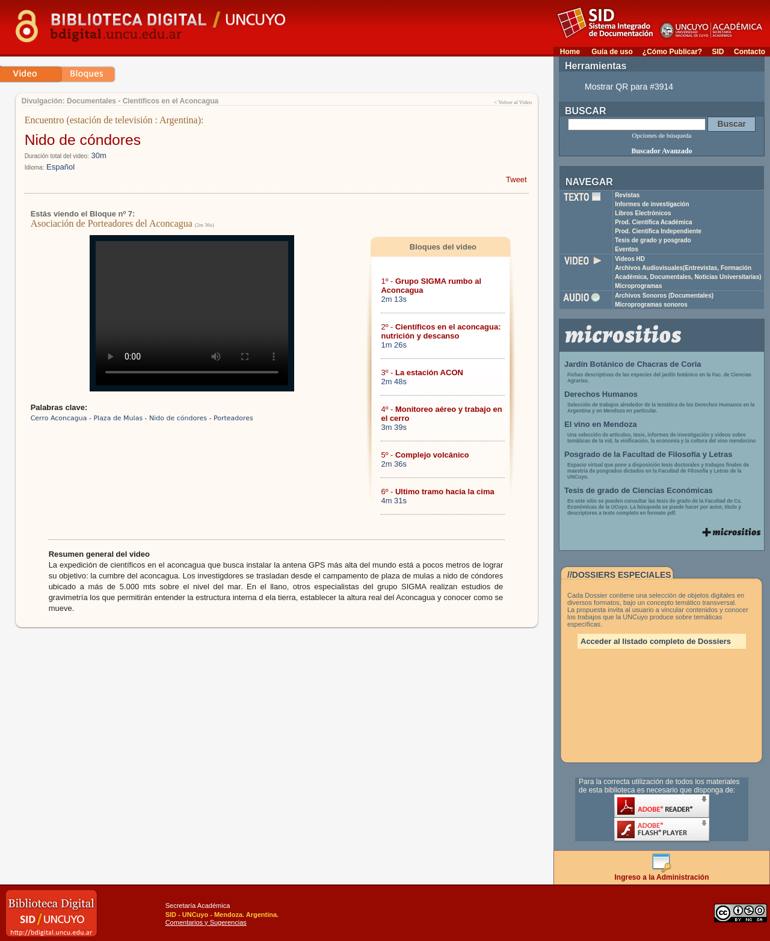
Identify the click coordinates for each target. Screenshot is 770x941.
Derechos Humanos (601, 394)
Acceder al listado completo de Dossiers (656, 641)
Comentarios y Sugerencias (206, 922)
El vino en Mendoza (600, 424)
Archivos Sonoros (664, 295)
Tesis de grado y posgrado (653, 240)
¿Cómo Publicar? (672, 52)
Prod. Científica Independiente (658, 231)
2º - (440, 331)
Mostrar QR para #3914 (629, 86)
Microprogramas (638, 286)
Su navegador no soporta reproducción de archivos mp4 (192, 313)
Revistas (627, 195)
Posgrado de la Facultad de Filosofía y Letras (648, 454)
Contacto (749, 52)
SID (718, 52)
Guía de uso (612, 52)
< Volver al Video (513, 102)
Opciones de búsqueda (662, 135)
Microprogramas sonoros (651, 304)
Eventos (626, 249)
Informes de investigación (652, 204)
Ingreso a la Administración (662, 873)
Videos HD (630, 259)
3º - (422, 372)
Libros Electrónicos (643, 213)
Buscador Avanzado (661, 151)
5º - (425, 454)
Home (570, 52)
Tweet (516, 179)
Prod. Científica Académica (653, 222)
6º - (437, 491)
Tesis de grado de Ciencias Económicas (638, 490)
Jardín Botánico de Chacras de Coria (632, 364)
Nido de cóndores (83, 140)
